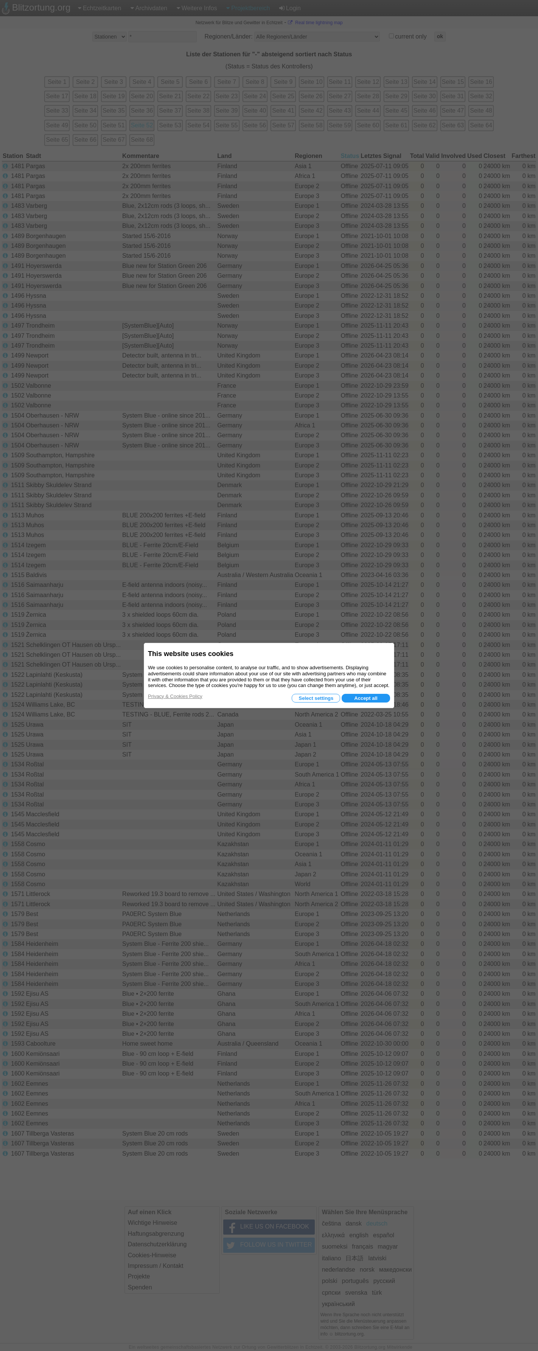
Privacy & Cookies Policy (175, 696)
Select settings (316, 698)
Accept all (365, 698)
